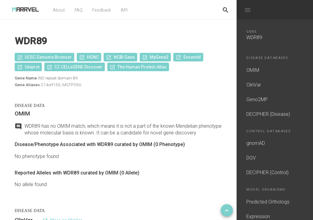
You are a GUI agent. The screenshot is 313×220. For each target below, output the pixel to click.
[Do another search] (225, 10)
